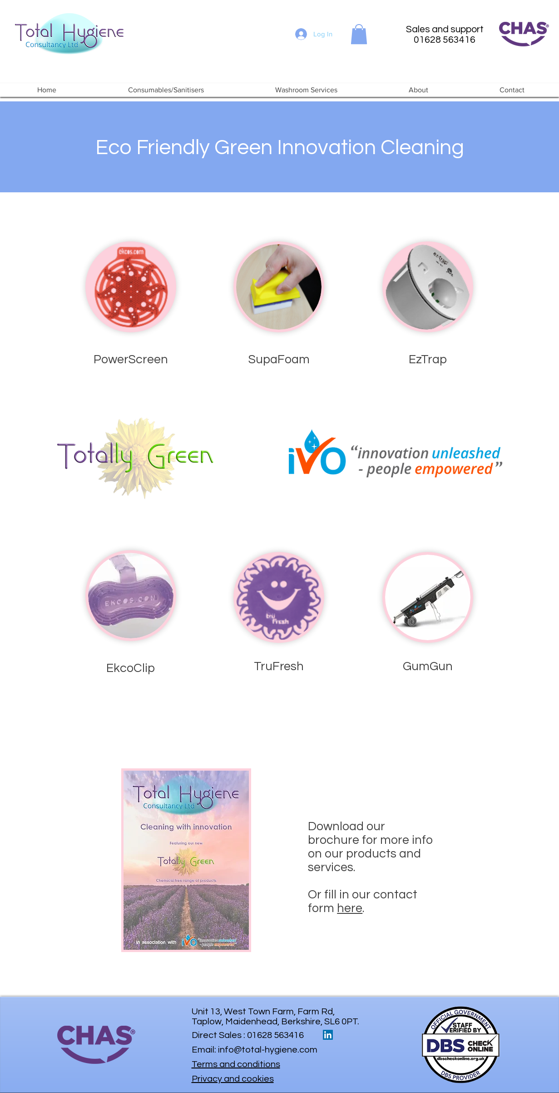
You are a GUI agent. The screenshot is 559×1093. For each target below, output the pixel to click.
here (349, 908)
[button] (359, 34)
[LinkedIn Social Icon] (328, 1035)
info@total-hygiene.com (267, 1049)
